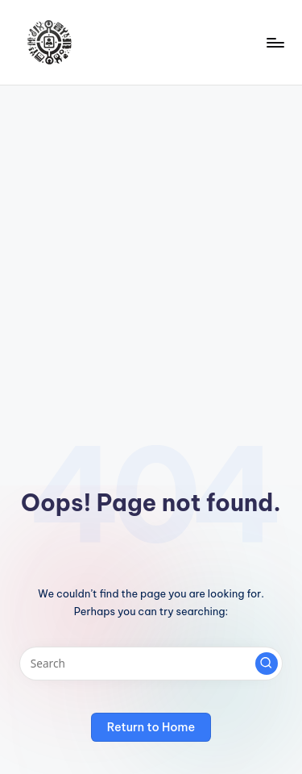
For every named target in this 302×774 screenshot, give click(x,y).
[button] (266, 663)
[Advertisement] (151, 245)
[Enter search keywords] (151, 663)
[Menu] (275, 42)
